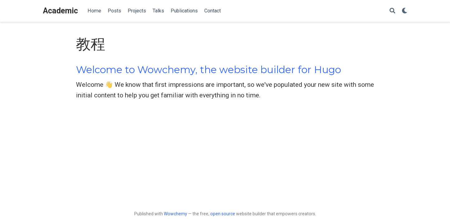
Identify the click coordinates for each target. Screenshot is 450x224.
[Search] (392, 11)
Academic (60, 10)
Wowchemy (175, 213)
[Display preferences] (404, 11)
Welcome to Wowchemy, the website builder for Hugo (208, 70)
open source (222, 213)
